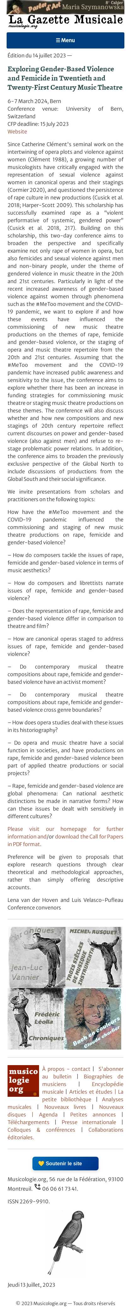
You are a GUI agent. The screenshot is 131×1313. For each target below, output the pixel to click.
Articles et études (90, 1092)
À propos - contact (66, 1069)
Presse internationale (89, 1122)
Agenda (51, 1114)
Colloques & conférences (41, 1130)
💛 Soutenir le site (60, 1163)
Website (17, 131)
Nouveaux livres (68, 1107)
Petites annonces (95, 1114)
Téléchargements (28, 1122)
